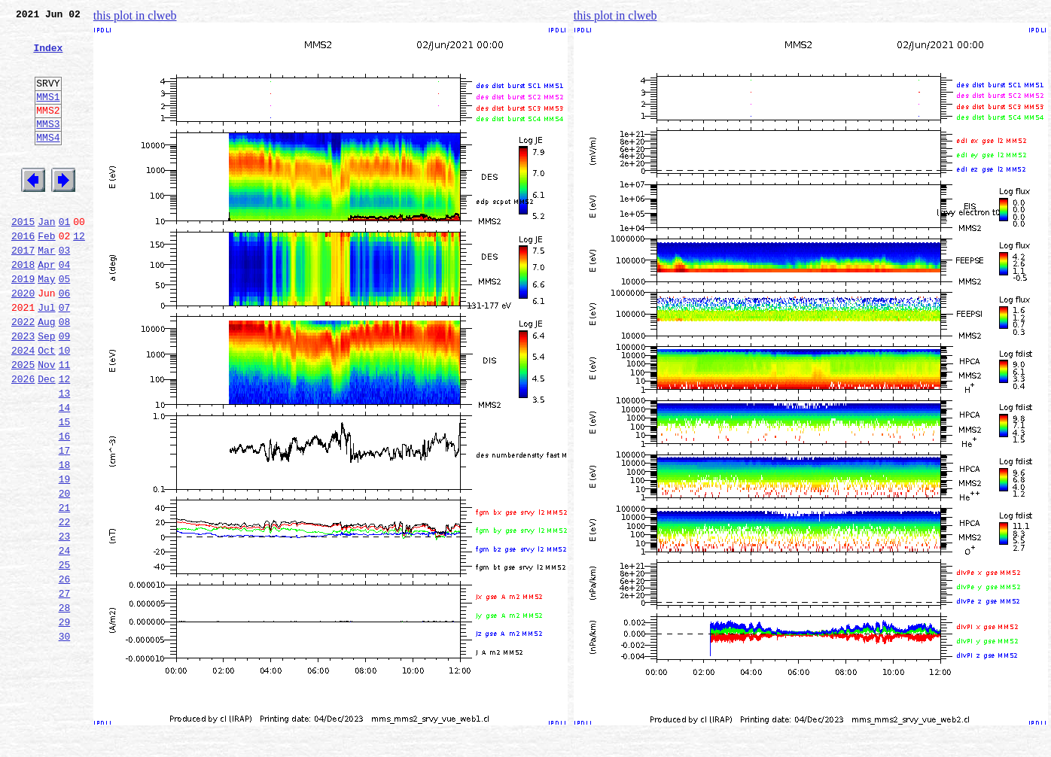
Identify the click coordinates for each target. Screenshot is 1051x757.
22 (65, 605)
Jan (46, 257)
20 (65, 572)
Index (47, 56)
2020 (23, 340)
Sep (46, 390)
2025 (23, 423)
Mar (46, 290)
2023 (23, 390)
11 (65, 423)
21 (65, 588)
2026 (23, 439)
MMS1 (47, 114)
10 (65, 406)
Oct (46, 406)
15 (65, 489)
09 (65, 390)
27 (65, 688)
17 (65, 522)
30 (65, 737)
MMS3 (47, 146)
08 (65, 373)
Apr (46, 307)
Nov (46, 423)
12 (79, 274)
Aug (46, 373)
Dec (46, 439)
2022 (23, 373)
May (46, 323)
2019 (23, 323)
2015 (23, 257)
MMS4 (47, 162)
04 (65, 307)
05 (65, 323)
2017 (23, 290)
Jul (46, 356)
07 (65, 356)
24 (65, 638)
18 (65, 539)
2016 (23, 274)
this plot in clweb (135, 15)
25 (65, 654)
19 (65, 555)
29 (65, 721)
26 (65, 671)
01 (65, 257)
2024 (23, 406)
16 (65, 505)
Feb (46, 274)
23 (65, 621)
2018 (23, 307)
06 (65, 340)
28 (65, 704)
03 (65, 290)
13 (65, 456)
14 (65, 472)
